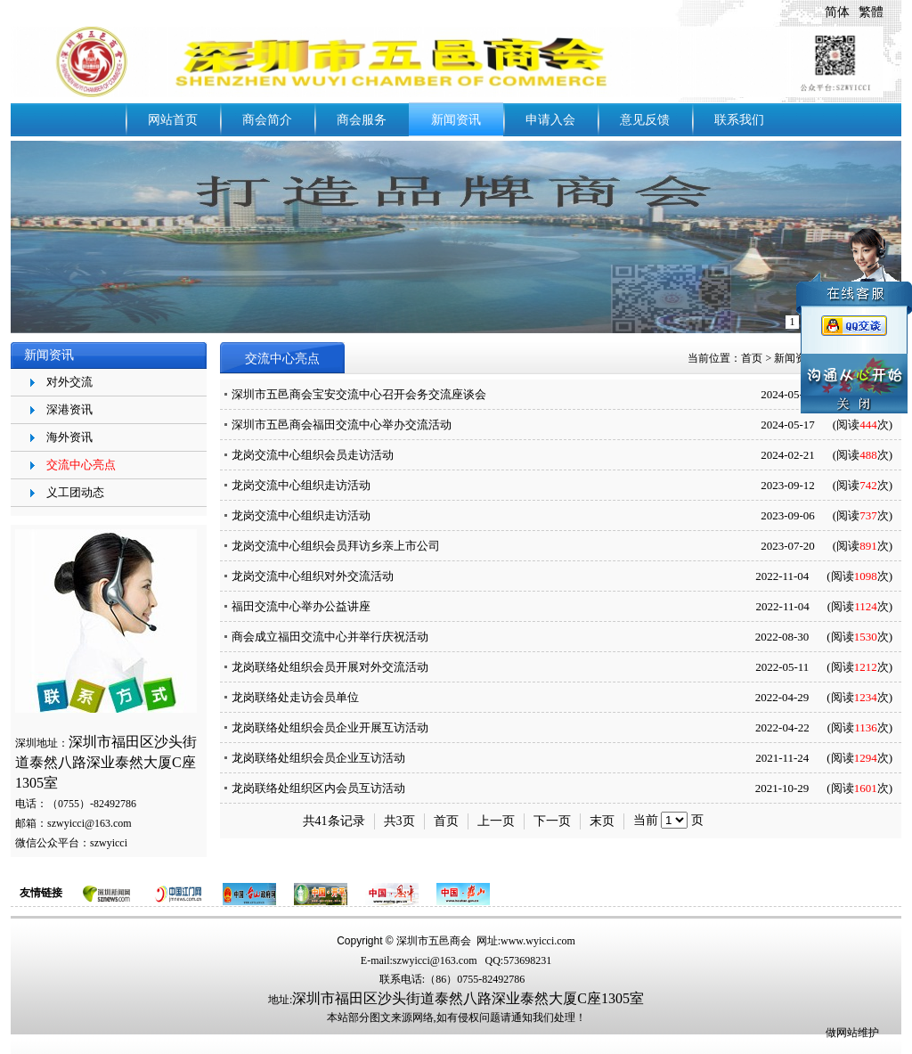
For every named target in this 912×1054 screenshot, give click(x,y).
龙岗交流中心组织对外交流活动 (313, 576)
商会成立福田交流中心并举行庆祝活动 (330, 636)
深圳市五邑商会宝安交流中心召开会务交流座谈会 (359, 394)
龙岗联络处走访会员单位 (295, 697)
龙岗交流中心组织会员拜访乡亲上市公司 (336, 545)
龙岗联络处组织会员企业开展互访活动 (330, 727)
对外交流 (69, 381)
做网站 (842, 1032)
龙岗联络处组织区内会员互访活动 (318, 788)
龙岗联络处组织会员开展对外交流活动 (330, 667)
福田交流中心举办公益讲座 (301, 606)
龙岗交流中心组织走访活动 (301, 485)
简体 (837, 12)
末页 (602, 821)
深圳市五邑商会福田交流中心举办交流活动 (342, 424)
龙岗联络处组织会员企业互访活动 (318, 757)
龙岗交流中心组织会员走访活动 (313, 455)
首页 (751, 358)
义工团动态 (75, 492)
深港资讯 (69, 409)
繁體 (871, 12)
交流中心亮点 (81, 464)
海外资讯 (69, 437)
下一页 (552, 821)
